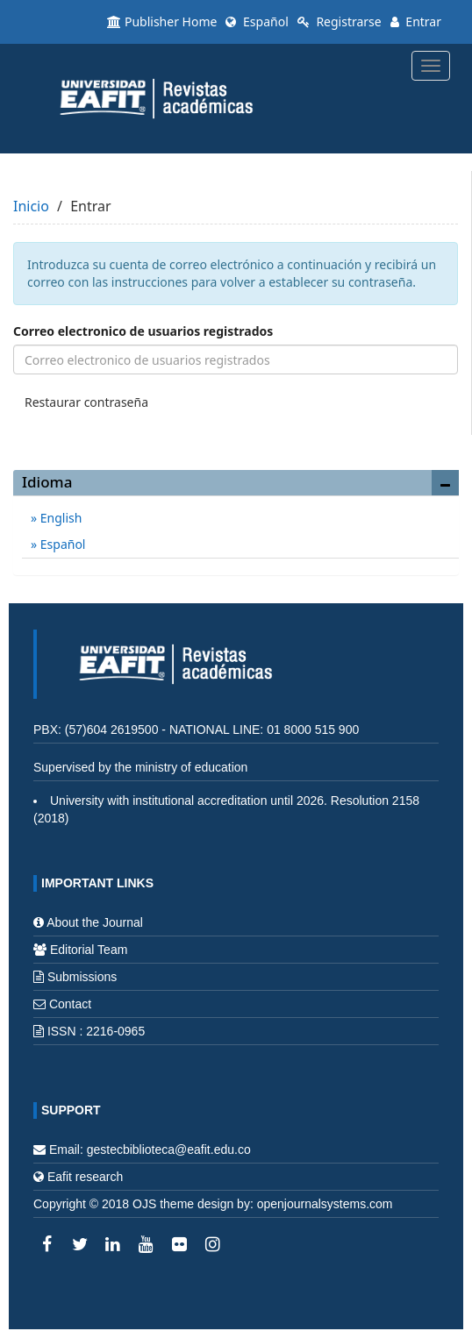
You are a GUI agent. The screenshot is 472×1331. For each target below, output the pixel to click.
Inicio (31, 206)
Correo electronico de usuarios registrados (143, 331)
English (59, 517)
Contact (70, 1004)
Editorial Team (88, 950)
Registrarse (339, 21)
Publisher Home (162, 21)
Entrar (415, 21)
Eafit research (85, 1177)
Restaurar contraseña (86, 402)
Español (256, 21)
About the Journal (94, 922)
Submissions (82, 977)
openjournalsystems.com (325, 1204)
